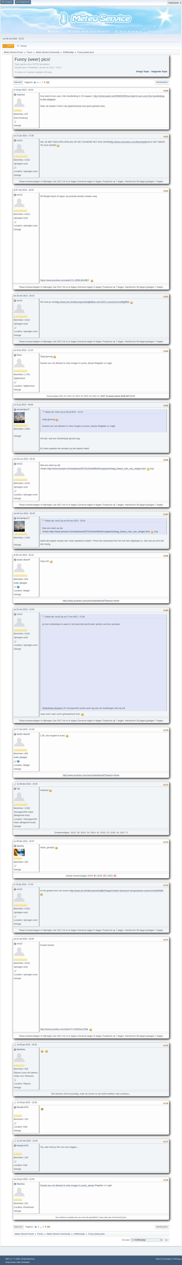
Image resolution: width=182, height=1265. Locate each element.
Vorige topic (142, 71)
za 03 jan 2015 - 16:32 (27, 1044)
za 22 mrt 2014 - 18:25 (24, 939)
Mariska (21, 1184)
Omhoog (18, 1227)
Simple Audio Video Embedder (17, 1262)
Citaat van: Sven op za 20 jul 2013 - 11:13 (64, 412)
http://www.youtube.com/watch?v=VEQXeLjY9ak (64, 1029)
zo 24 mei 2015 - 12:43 (27, 1141)
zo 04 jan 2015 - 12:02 (27, 1102)
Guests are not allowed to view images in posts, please (67, 1185)
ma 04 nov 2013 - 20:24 (24, 459)
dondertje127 (23, 409)
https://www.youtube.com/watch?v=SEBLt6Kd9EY (64, 280)
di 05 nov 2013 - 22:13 (24, 555)
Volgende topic (159, 71)
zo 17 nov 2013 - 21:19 (24, 729)
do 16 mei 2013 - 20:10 (24, 296)
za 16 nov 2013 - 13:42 (24, 609)
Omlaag (18, 82)
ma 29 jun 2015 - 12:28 (24, 1179)
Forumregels (166, 1259)
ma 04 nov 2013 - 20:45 (24, 513)
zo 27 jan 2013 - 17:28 (24, 136)
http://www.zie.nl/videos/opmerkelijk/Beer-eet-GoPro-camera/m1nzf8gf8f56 (92, 302)
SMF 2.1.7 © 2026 (12, 1259)
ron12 (19, 140)
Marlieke (21, 1049)
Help (157, 1259)
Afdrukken (162, 82)
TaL (18, 788)
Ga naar (125, 1240)
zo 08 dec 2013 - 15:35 (27, 784)
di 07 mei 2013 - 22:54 (24, 190)
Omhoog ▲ (177, 1259)
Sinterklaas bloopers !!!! (54, 708)
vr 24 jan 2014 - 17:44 (23, 884)
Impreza (21, 94)
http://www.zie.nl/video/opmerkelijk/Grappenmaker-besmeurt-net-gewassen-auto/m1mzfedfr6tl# (116, 890)
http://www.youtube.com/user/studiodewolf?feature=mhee (91, 600)
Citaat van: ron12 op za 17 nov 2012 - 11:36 (65, 617)
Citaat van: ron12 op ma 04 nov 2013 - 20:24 (65, 521)
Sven (19, 355)
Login (109, 363)
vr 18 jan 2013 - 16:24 (23, 90)
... (40, 82)
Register (99, 363)
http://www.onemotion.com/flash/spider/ (129, 142)
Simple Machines (28, 1259)
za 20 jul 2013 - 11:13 (23, 350)
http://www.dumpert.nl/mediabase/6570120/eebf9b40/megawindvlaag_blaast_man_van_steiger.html (96, 468)
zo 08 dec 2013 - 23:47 (24, 841)
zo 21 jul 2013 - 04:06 (23, 405)
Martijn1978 (22, 1107)
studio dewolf (23, 559)
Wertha (20, 846)
